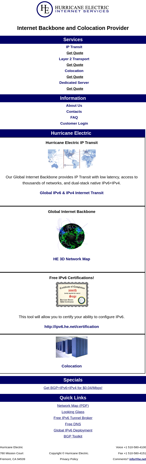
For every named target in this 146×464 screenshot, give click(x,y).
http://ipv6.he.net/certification (72, 326)
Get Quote (75, 53)
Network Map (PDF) (73, 406)
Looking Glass (73, 412)
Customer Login (74, 123)
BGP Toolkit (73, 436)
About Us (74, 105)
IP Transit (74, 47)
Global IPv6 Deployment (73, 430)
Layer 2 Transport (74, 59)
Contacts (74, 112)
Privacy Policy (69, 459)
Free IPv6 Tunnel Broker (73, 418)
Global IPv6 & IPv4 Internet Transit (71, 193)
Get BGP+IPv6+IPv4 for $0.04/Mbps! (73, 388)
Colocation (74, 71)
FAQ (74, 117)
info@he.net (137, 459)
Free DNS (73, 424)
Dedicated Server (74, 83)
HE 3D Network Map (71, 259)
